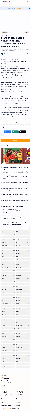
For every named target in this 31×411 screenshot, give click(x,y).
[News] (3, 127)
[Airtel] (23, 234)
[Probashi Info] (8, 367)
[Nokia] (8, 345)
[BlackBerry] (23, 253)
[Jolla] (8, 322)
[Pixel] (8, 361)
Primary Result (20, 392)
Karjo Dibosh (4, 391)
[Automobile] (8, 242)
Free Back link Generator (7, 405)
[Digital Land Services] (23, 273)
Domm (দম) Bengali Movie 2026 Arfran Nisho (13, 206)
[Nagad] (23, 339)
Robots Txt (19, 402)
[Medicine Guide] (23, 331)
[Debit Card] (8, 273)
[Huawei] (8, 309)
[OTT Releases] (8, 353)
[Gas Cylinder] (23, 292)
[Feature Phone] (23, 289)
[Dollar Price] (23, 275)
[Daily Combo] (23, 270)
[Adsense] (8, 234)
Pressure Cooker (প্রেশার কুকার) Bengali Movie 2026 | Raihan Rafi (16, 183)
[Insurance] (8, 314)
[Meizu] (8, 334)
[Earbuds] (8, 281)
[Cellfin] (8, 264)
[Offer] (23, 345)
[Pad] (23, 353)
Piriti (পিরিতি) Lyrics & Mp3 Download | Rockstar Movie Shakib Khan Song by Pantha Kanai (15, 195)
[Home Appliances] (8, 303)
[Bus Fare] (8, 259)
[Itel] (23, 317)
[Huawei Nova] (23, 309)
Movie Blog (4, 400)
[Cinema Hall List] (8, 267)
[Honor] (23, 303)
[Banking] (8, 248)
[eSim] (8, 287)
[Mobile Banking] (8, 336)
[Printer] (23, 364)
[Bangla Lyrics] (10, 192)
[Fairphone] (8, 289)
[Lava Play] (8, 325)
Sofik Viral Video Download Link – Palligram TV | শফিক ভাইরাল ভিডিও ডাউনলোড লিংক (15, 217)
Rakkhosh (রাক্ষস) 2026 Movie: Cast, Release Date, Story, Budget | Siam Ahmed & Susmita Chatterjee (15, 223)
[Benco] (23, 248)
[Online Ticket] (8, 350)
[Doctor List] (10, 209)
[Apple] (8, 240)
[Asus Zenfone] (23, 240)
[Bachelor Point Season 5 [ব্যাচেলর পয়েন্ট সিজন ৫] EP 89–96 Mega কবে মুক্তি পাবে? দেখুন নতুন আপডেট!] (15, 156)
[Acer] (23, 231)
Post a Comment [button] (15, 140)
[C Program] (8, 262)
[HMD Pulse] (23, 300)
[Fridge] (8, 292)
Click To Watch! (18, 8)
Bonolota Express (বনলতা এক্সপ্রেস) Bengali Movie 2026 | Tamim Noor (15, 177)
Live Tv (3, 402)
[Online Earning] (23, 347)
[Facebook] (23, 287)
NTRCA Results (20, 395)
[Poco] (23, 361)
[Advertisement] (15, 20)
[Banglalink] (23, 245)
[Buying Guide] (23, 259)
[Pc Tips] (8, 358)
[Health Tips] (14, 209)
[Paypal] (23, 356)
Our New (3, 403)
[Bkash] (8, 253)
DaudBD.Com (8, 408)
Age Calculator (20, 400)
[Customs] (8, 270)
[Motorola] (23, 336)
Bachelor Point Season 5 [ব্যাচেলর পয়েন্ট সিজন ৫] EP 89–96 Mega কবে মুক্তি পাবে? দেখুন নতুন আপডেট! (15, 168)
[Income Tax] (8, 311)
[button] (2, 2)
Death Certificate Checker (7, 394)
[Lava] (23, 322)
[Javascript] (8, 320)
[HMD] (8, 300)
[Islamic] (8, 317)
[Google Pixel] (23, 295)
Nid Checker (4, 395)
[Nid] (23, 342)
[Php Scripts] (23, 358)
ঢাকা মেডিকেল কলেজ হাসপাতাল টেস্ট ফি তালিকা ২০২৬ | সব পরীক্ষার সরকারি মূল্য (16, 211)
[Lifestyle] (23, 328)
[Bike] (8, 251)
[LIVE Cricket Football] (25, 5)
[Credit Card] (23, 267)
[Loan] (8, 331)
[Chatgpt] (23, 264)
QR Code (18, 405)
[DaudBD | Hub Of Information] (6, 1)
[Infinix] (23, 311)
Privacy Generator (20, 403)
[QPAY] (23, 367)
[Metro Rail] (23, 334)
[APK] (23, 237)
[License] (8, 328)
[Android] (8, 237)
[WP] (18, 5)
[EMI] (8, 284)
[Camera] (23, 262)
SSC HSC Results (20, 391)
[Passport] (8, 356)
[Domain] (8, 278)
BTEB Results (19, 394)
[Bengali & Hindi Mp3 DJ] (11, 5)
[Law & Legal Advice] (23, 325)
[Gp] (8, 298)
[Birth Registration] (23, 251)
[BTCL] (23, 256)
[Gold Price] (8, 295)
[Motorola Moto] (8, 339)
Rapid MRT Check (5, 392)
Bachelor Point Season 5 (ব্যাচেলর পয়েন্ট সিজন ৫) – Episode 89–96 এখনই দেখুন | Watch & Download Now (15, 189)
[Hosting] (23, 306)
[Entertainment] (11, 165)
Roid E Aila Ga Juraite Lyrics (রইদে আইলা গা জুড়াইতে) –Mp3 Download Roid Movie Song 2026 (15, 201)
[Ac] (8, 231)
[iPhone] (23, 314)
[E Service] (23, 278)
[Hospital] (8, 306)
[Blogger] (3, 5)
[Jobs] (23, 320)
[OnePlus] (8, 347)
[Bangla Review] (11, 175)
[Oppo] (23, 350)
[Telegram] (4, 386)
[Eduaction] (23, 281)
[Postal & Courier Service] (8, 364)
